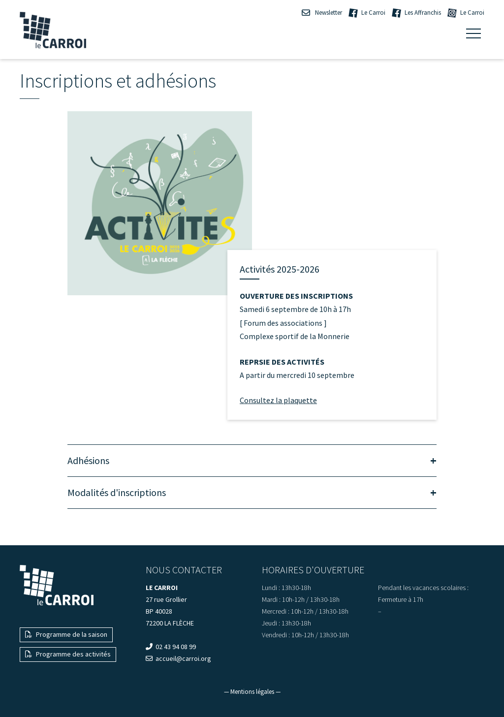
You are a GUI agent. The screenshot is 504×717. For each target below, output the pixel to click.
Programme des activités (68, 654)
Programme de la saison (66, 634)
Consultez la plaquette (278, 400)
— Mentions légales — (252, 691)
